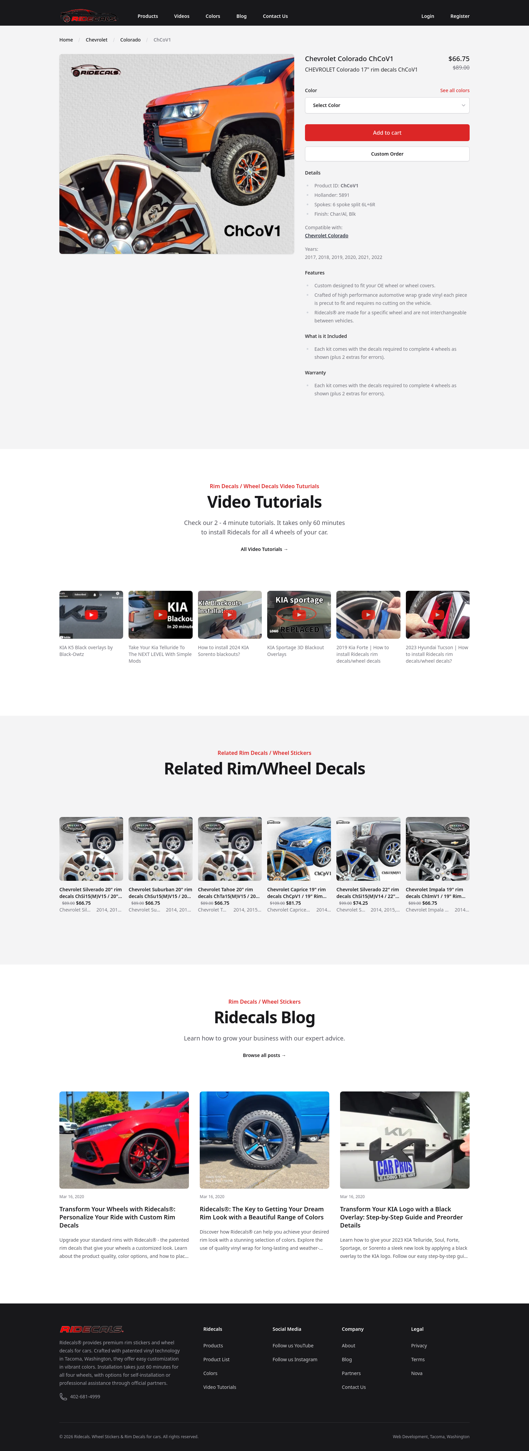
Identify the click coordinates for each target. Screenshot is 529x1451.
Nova (417, 1373)
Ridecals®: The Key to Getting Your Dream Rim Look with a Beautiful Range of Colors (262, 1213)
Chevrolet (96, 39)
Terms (418, 1359)
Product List (216, 1359)
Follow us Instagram (295, 1359)
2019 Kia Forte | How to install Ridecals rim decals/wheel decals (362, 654)
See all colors (455, 90)
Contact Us (275, 16)
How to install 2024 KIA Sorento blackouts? (223, 650)
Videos (181, 16)
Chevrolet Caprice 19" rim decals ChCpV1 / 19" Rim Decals (299, 893)
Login (427, 16)
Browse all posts (264, 1055)
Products (148, 16)
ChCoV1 (162, 39)
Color (311, 90)
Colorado (130, 39)
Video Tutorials (219, 1387)
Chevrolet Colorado (326, 235)
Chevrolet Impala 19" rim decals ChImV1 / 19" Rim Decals (438, 893)
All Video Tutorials (264, 549)
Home (66, 39)
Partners (351, 1373)
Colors (213, 16)
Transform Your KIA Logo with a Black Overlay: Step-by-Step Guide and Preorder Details (401, 1217)
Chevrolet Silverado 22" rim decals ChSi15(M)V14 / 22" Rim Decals (368, 893)
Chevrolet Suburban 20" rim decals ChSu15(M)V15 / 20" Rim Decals (160, 893)
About (348, 1345)
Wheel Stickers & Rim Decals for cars (126, 1437)
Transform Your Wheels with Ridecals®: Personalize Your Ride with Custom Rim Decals (117, 1217)
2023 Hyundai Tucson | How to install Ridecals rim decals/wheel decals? (437, 654)
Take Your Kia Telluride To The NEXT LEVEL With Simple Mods (160, 654)
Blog (241, 16)
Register (460, 16)
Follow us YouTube (293, 1345)
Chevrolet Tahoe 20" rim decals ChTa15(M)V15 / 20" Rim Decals (230, 893)
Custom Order (387, 154)
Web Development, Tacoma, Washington (431, 1437)
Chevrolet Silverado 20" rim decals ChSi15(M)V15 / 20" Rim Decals (91, 893)
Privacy (419, 1345)
